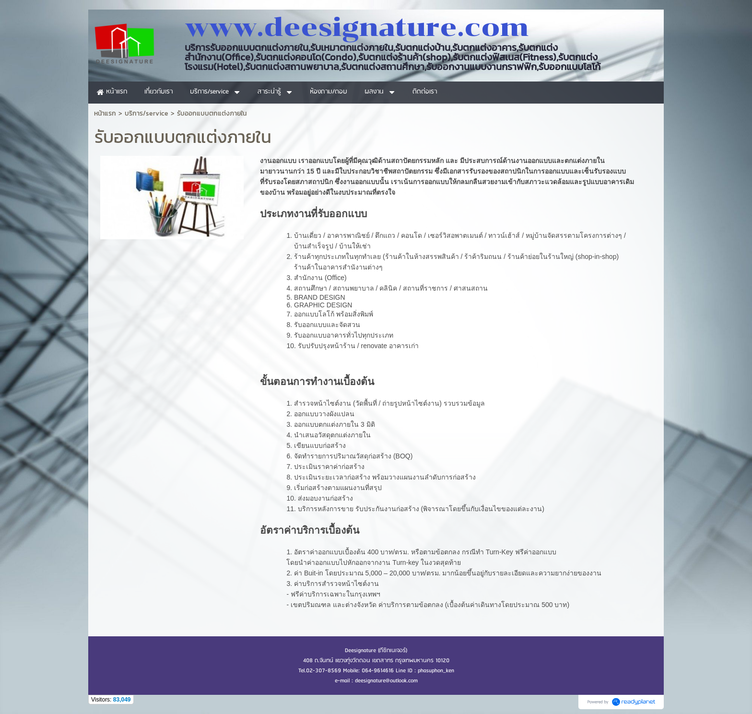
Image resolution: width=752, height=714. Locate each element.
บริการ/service (146, 113)
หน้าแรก (105, 113)
